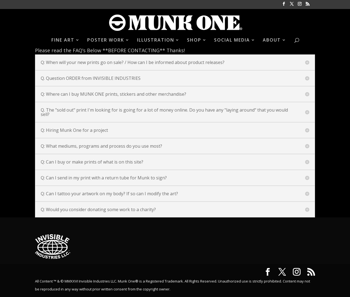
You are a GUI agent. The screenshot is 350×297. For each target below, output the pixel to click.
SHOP (194, 40)
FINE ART (62, 40)
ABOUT (272, 40)
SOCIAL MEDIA (232, 40)
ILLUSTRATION (155, 40)
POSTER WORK (105, 40)
